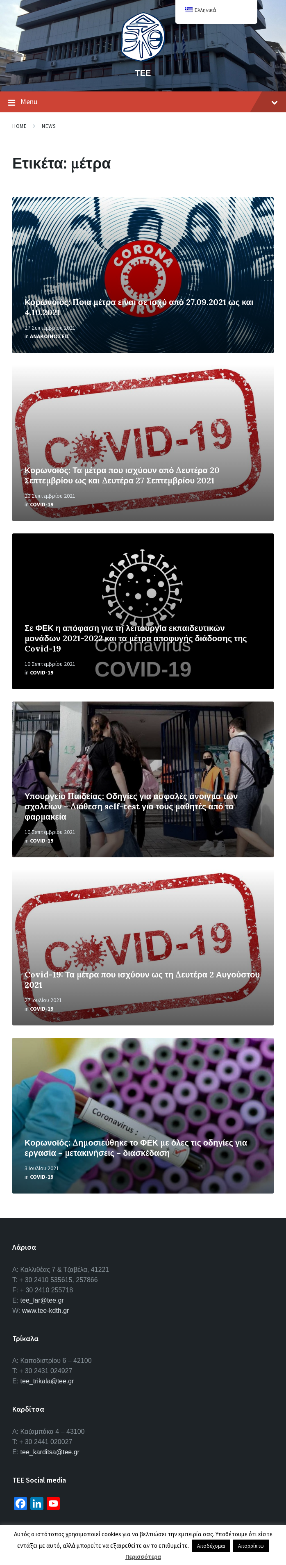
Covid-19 (41, 504)
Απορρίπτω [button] (251, 1545)
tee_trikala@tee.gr (47, 1381)
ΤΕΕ (143, 73)
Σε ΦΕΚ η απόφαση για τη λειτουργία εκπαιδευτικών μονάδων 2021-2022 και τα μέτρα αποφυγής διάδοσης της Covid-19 (136, 638)
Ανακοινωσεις (50, 336)
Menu (143, 102)
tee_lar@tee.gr (42, 1300)
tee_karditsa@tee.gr (49, 1452)
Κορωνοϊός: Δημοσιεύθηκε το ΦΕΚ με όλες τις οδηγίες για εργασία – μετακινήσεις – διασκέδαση (136, 1147)
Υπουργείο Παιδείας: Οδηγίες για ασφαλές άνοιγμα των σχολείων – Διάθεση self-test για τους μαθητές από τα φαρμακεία (131, 806)
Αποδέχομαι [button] (211, 1545)
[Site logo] (143, 59)
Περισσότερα (143, 1556)
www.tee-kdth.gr (45, 1310)
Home (19, 126)
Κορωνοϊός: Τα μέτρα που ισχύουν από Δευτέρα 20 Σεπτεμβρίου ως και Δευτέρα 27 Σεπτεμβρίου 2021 (122, 475)
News (48, 126)
